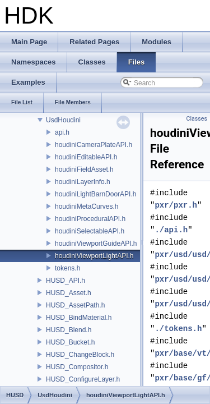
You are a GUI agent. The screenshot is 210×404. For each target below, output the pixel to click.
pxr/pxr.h (176, 205)
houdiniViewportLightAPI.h (94, 256)
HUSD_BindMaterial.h (78, 318)
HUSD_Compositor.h (77, 367)
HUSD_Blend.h (68, 330)
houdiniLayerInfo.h (82, 182)
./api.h (171, 229)
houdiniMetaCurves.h (86, 206)
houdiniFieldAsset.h (84, 169)
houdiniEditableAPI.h (86, 157)
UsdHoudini (63, 120)
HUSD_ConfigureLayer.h (83, 379)
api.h (62, 132)
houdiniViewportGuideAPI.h (96, 243)
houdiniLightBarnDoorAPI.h (95, 194)
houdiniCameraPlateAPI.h (93, 145)
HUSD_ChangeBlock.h (80, 355)
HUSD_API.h (65, 280)
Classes (196, 118)
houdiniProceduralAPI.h (90, 219)
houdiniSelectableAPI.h (89, 231)
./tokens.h (178, 328)
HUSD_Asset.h (68, 293)
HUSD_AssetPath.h (75, 305)
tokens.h (67, 268)
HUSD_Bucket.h (70, 342)
